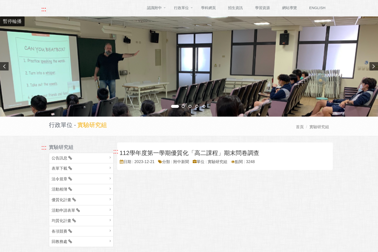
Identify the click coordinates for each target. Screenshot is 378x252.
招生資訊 (235, 8)
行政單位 (181, 8)
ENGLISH (317, 8)
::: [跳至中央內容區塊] (115, 151)
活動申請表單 (66, 210)
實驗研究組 (319, 127)
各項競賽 (62, 231)
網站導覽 (289, 8)
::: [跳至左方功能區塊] (43, 147)
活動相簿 (62, 189)
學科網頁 (208, 8)
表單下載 (62, 168)
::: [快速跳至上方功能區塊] (43, 9)
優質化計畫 (64, 200)
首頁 (300, 127)
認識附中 (154, 8)
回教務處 (62, 241)
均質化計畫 (64, 221)
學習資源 (262, 8)
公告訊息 (62, 158)
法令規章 (62, 179)
